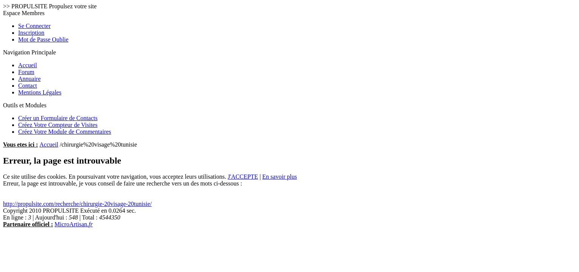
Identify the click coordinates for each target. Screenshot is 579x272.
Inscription (31, 32)
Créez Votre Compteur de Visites (58, 125)
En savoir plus (279, 176)
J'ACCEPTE (243, 176)
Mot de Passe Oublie (43, 39)
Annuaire (29, 79)
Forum (26, 72)
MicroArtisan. (73, 224)
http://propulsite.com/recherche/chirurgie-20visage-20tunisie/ (77, 204)
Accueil (27, 65)
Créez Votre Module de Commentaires (64, 131)
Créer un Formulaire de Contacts (58, 118)
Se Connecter (34, 26)
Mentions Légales (39, 92)
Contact (27, 85)
